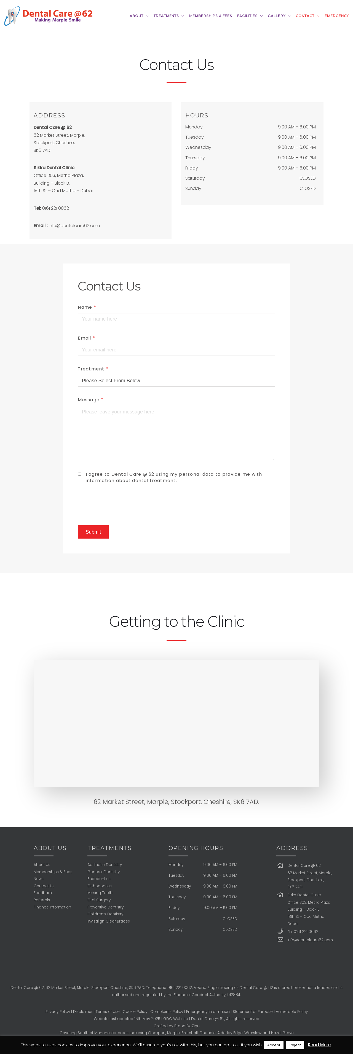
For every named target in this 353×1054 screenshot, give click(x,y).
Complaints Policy (166, 1011)
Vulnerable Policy (292, 1011)
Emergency (337, 16)
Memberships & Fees (53, 872)
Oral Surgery (99, 900)
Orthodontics (99, 886)
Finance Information (52, 907)
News (39, 878)
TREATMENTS (166, 16)
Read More (319, 1045)
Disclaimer (83, 1011)
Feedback (43, 893)
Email (86, 338)
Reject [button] (295, 1045)
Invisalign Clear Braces (108, 921)
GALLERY (276, 16)
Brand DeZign (187, 1026)
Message (90, 400)
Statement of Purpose (253, 1011)
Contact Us (44, 886)
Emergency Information (208, 1011)
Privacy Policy (58, 1011)
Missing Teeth (100, 893)
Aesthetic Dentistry (104, 864)
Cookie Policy (135, 1011)
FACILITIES (247, 16)
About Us (42, 864)
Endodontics (99, 878)
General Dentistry (103, 872)
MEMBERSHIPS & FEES (210, 16)
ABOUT (136, 16)
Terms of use (108, 1011)
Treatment (93, 369)
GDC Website (175, 1018)
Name (87, 307)
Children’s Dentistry (105, 914)
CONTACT (305, 16)
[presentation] (120, 504)
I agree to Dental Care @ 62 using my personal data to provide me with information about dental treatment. (174, 477)
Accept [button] (273, 1045)
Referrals (42, 900)
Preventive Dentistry (105, 907)
